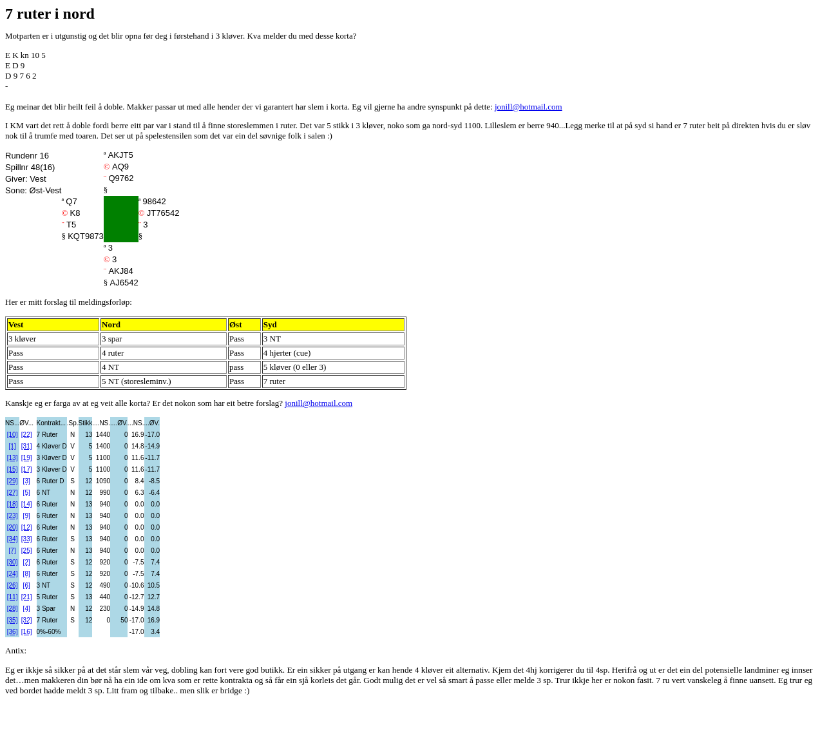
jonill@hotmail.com (528, 106)
